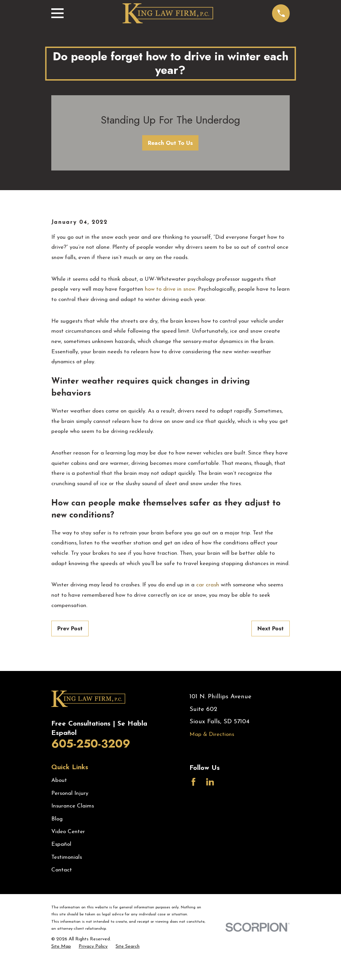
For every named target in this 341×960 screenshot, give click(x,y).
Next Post (270, 628)
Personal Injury (69, 793)
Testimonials (66, 857)
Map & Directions (211, 734)
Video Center (68, 831)
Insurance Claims (72, 806)
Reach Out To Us (170, 143)
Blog (57, 819)
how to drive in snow (170, 289)
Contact (61, 870)
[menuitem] (61, 946)
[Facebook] (193, 782)
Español (61, 844)
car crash (207, 585)
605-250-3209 (90, 744)
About (59, 780)
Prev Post (70, 628)
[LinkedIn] (210, 782)
